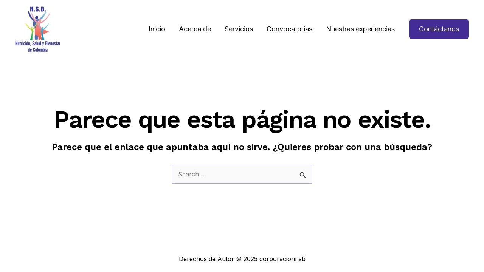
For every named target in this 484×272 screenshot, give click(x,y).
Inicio (157, 29)
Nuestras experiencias (360, 29)
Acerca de (195, 29)
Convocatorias (289, 29)
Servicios (239, 29)
